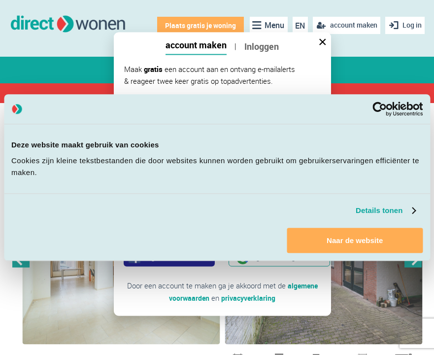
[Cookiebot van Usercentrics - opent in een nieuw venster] (379, 109)
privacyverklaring (249, 297)
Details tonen (379, 210)
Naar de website (355, 240)
